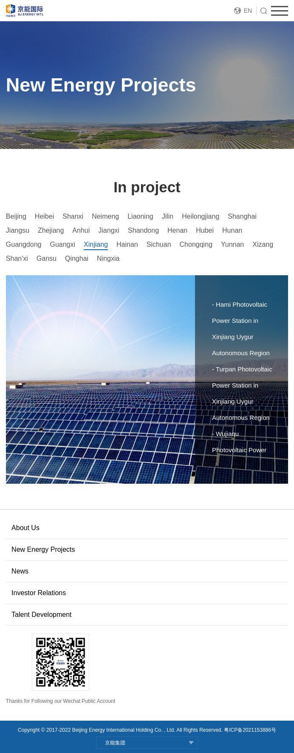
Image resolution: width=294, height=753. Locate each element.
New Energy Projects (43, 549)
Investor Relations (38, 592)
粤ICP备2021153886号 (250, 730)
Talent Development (41, 614)
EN (248, 10)
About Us (25, 527)
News (19, 571)
